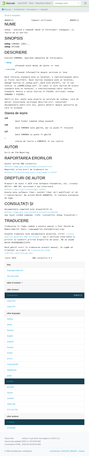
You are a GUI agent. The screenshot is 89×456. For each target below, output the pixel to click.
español (10, 342)
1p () (11, 428)
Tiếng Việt (11, 404)
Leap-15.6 (11, 307)
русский (10, 387)
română (10, 381)
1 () (10, 422)
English (10, 336)
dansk (9, 325)
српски (10, 393)
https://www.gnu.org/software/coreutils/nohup (31, 212)
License (81, 451)
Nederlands (11, 370)
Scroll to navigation (12, 15)
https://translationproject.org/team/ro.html (30, 172)
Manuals (6, 9)
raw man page (13, 276)
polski (9, 376)
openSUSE (22, 3)
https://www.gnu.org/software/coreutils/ (28, 166)
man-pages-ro (32, 9)
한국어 (10, 359)
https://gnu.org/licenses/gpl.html (25, 189)
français (10, 347)
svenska (10, 398)
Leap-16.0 (11, 301)
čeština (10, 319)
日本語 (10, 353)
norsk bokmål (12, 364)
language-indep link (15, 270)
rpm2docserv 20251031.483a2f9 (63, 451)
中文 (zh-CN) (12, 410)
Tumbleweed (19, 9)
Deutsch (10, 330)
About (31, 3)
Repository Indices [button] (43, 3)
